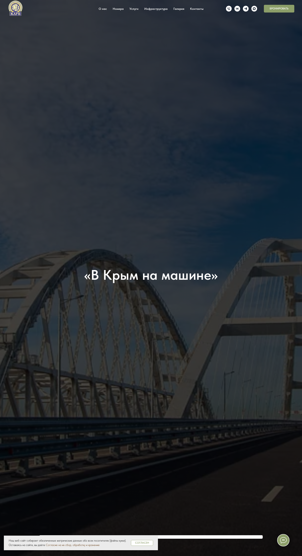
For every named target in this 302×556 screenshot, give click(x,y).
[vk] (237, 9)
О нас (103, 9)
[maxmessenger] (254, 9)
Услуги (133, 9)
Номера (118, 9)
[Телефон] (229, 9)
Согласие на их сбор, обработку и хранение (73, 545)
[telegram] (246, 9)
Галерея (178, 9)
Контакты (197, 9)
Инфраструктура (156, 9)
